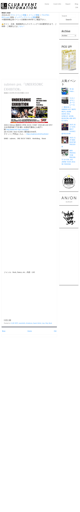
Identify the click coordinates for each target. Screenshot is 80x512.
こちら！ (21, 26)
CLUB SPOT (14, 323)
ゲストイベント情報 (18, 15)
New (3, 331)
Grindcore (29, 323)
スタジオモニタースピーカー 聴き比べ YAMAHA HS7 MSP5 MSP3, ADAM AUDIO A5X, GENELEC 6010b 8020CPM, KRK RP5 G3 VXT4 (69, 109)
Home (47, 4)
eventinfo (22, 323)
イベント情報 (33, 15)
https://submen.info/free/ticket (37, 134)
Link (76, 7)
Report (67, 4)
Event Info (57, 4)
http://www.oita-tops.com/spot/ (17, 130)
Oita (46, 323)
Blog (76, 4)
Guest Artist (37, 323)
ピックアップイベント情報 (25, 17)
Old (55, 331)
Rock (50, 323)
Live (43, 323)
